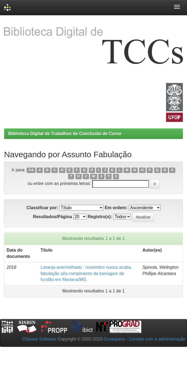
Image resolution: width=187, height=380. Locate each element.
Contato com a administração (157, 339)
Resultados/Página (52, 216)
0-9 (31, 170)
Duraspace (114, 339)
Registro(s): (100, 216)
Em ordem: (116, 207)
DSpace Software (39, 339)
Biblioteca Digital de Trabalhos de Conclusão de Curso (64, 133)
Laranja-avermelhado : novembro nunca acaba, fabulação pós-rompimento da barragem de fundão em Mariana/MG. (86, 273)
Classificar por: (42, 207)
